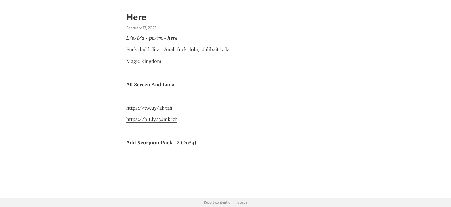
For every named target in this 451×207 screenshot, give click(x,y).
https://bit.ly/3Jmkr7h (151, 119)
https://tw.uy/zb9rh (149, 108)
